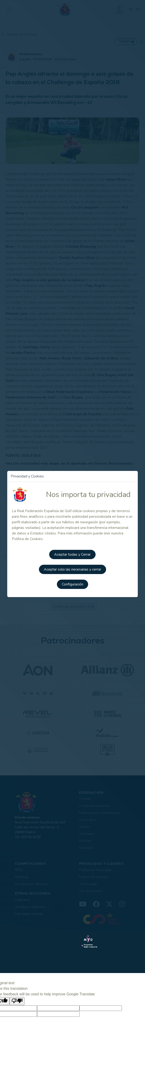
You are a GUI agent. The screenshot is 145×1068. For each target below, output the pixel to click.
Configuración (72, 584)
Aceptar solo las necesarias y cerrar (72, 569)
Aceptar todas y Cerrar (72, 554)
